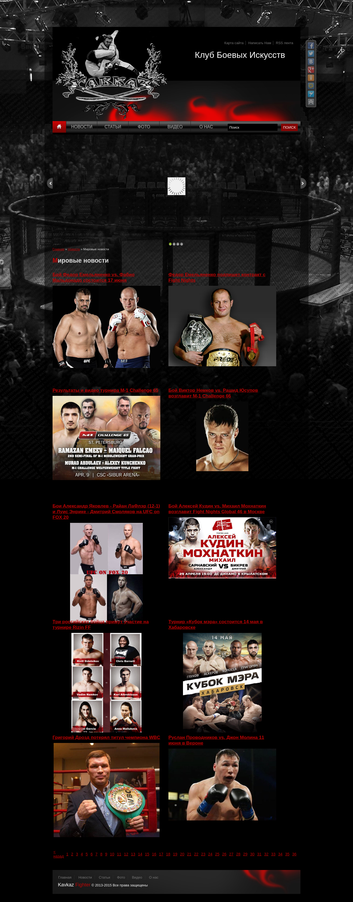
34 (280, 854)
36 (294, 854)
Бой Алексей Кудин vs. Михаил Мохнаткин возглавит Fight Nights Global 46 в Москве (217, 508)
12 (126, 854)
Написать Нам (259, 43)
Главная (58, 249)
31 (259, 854)
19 (175, 854)
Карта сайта (234, 43)
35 (287, 854)
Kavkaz (74, 884)
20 (182, 854)
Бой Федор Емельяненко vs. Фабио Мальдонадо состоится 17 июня (93, 277)
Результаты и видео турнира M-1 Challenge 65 (105, 390)
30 (252, 854)
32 (266, 854)
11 (119, 854)
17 (161, 854)
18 (168, 854)
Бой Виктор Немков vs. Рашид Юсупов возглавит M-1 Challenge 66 (213, 393)
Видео (174, 126)
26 (224, 854)
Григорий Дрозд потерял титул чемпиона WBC (106, 737)
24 (210, 854)
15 (147, 854)
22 (196, 854)
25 (217, 854)
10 (112, 854)
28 (238, 854)
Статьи (113, 126)
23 (203, 854)
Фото (144, 126)
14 (140, 854)
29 (245, 854)
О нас (153, 877)
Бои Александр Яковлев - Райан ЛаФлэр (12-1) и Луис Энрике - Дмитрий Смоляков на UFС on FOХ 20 (106, 511)
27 (231, 854)
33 (273, 854)
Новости (81, 126)
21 (189, 854)
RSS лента (284, 43)
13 (133, 854)
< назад (58, 854)
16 (154, 854)
